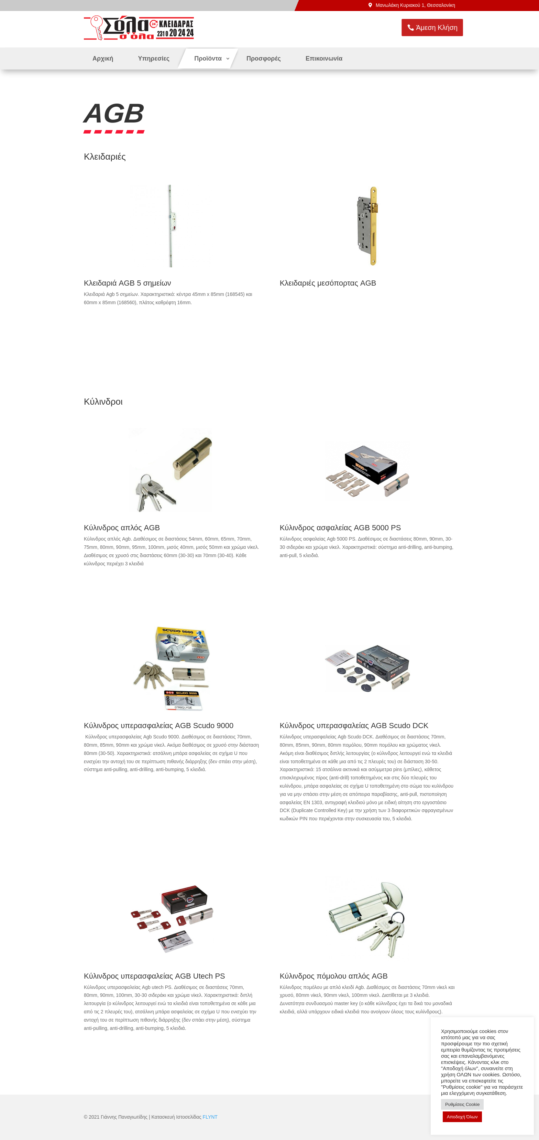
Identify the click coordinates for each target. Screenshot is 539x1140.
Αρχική (102, 58)
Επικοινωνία (324, 58)
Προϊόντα (208, 58)
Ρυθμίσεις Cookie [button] (462, 1104)
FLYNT (210, 1117)
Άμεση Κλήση (454, 27)
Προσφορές (263, 58)
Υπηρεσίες (154, 58)
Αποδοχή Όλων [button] (462, 1116)
